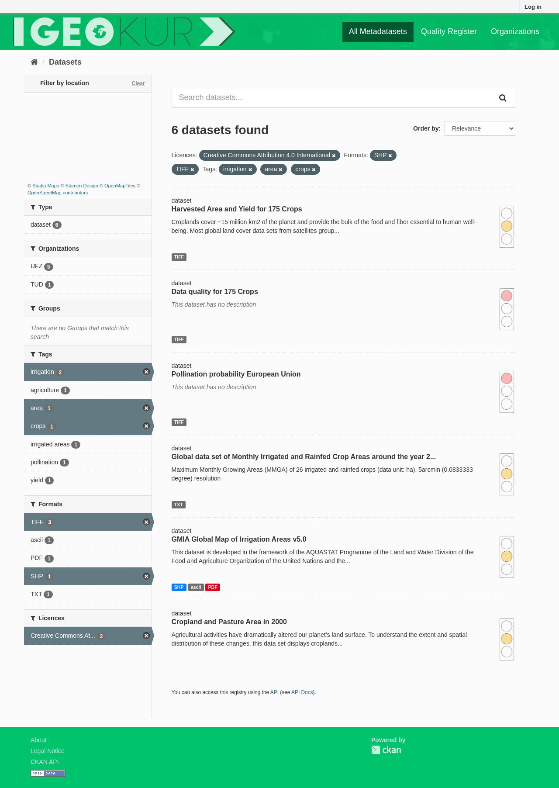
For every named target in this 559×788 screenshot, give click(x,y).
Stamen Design (82, 185)
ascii (196, 587)
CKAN (386, 749)
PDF (212, 587)
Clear (138, 83)
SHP (179, 587)
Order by (425, 128)
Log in (533, 6)
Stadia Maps (45, 185)
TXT (178, 504)
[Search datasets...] (332, 98)
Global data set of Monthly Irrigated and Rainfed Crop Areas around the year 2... (304, 456)
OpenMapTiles (119, 185)
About (39, 739)
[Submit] (503, 98)
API (274, 692)
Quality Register (449, 31)
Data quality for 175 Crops (215, 291)
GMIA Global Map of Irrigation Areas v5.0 (239, 539)
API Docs (302, 692)
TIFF (179, 256)
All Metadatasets (378, 31)
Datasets (65, 62)
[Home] (34, 62)
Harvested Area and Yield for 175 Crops (237, 209)
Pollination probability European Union (236, 374)
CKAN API (45, 761)
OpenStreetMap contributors (58, 192)
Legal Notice (48, 750)
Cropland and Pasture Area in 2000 (229, 622)
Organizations (515, 31)
